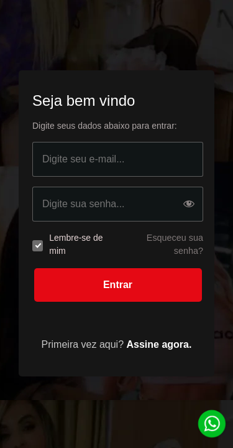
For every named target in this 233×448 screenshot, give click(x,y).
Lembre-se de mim (76, 244)
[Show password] (189, 204)
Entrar (117, 284)
